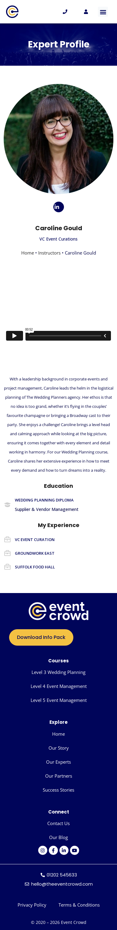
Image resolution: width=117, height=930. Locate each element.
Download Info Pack (41, 637)
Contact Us (58, 823)
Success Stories (58, 790)
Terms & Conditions (79, 905)
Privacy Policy (32, 905)
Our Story (58, 748)
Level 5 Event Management (59, 700)
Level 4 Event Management (59, 686)
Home (27, 253)
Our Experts (58, 762)
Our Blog (58, 837)
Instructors (49, 253)
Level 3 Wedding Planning (58, 672)
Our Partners (58, 776)
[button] (103, 12)
